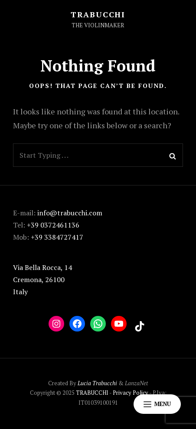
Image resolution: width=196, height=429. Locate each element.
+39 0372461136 (53, 225)
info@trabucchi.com (69, 213)
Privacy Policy (130, 392)
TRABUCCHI (98, 14)
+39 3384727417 (57, 237)
